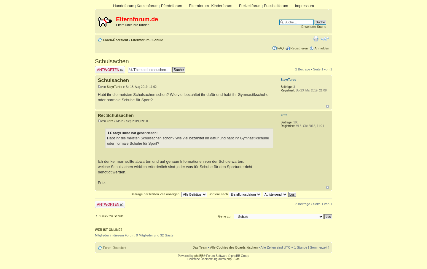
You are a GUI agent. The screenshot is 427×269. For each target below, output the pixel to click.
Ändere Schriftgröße (325, 38)
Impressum (304, 6)
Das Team (199, 247)
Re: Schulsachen (116, 115)
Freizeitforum (250, 6)
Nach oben (327, 106)
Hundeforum (123, 6)
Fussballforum (276, 6)
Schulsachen (112, 61)
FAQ (280, 48)
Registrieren (299, 48)
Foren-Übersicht (115, 40)
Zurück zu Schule (111, 216)
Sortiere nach (234, 194)
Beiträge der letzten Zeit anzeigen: (168, 194)
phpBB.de (233, 259)
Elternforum (199, 6)
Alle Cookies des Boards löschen (234, 247)
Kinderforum (221, 6)
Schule (157, 40)
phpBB (198, 255)
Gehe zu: (224, 216)
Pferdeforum (171, 6)
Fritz (110, 121)
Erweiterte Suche (313, 26)
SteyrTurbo (114, 86)
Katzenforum (148, 6)
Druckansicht (316, 38)
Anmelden (321, 48)
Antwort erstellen (110, 69)
